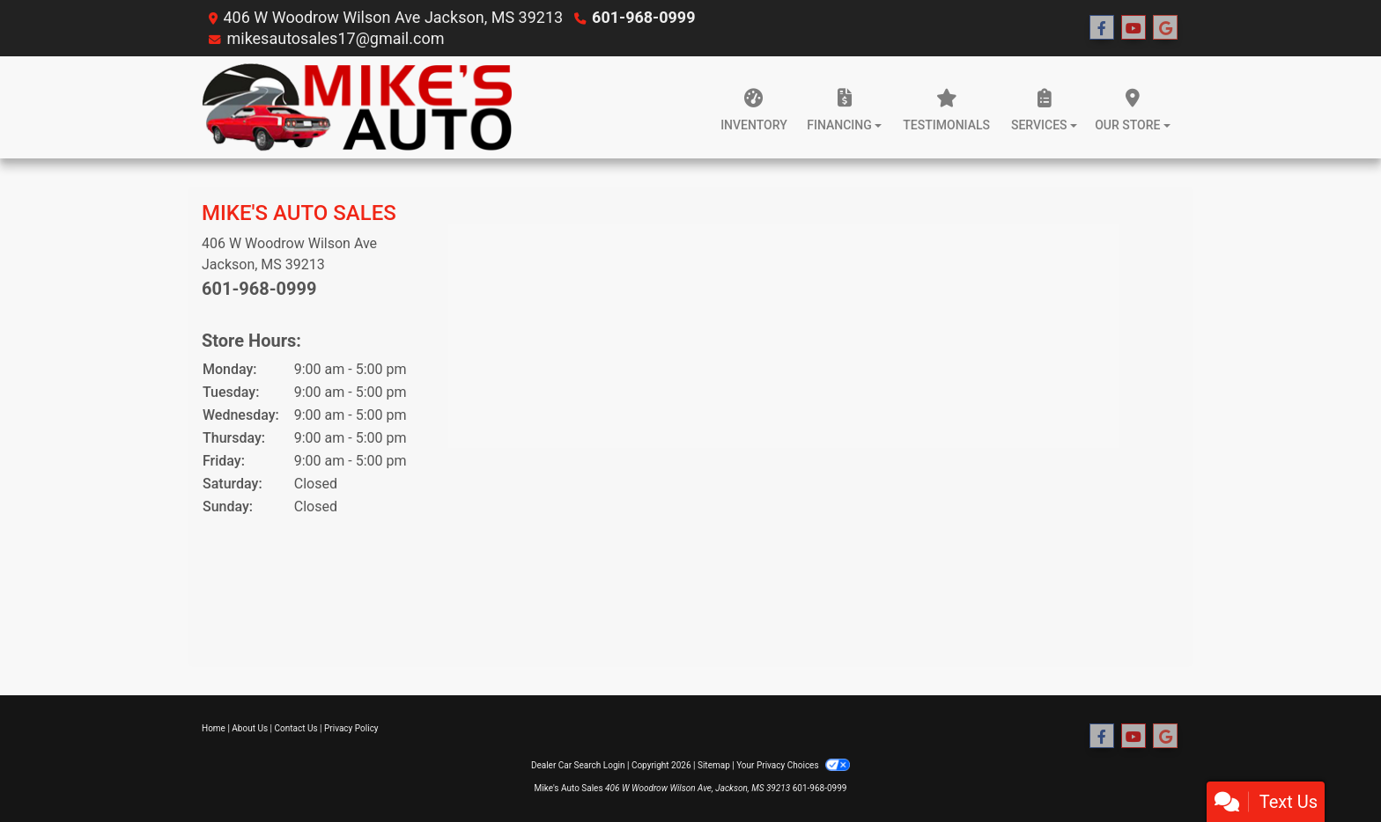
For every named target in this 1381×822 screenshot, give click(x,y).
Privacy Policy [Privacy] (351, 728)
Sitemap (714, 765)
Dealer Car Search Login (578, 765)
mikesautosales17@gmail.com (335, 38)
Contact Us (296, 728)
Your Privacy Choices (793, 765)
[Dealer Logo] (357, 107)
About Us (250, 728)
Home (213, 728)
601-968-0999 (643, 17)
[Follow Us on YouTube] (1133, 28)
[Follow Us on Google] (1165, 28)
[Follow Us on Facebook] (1101, 28)
